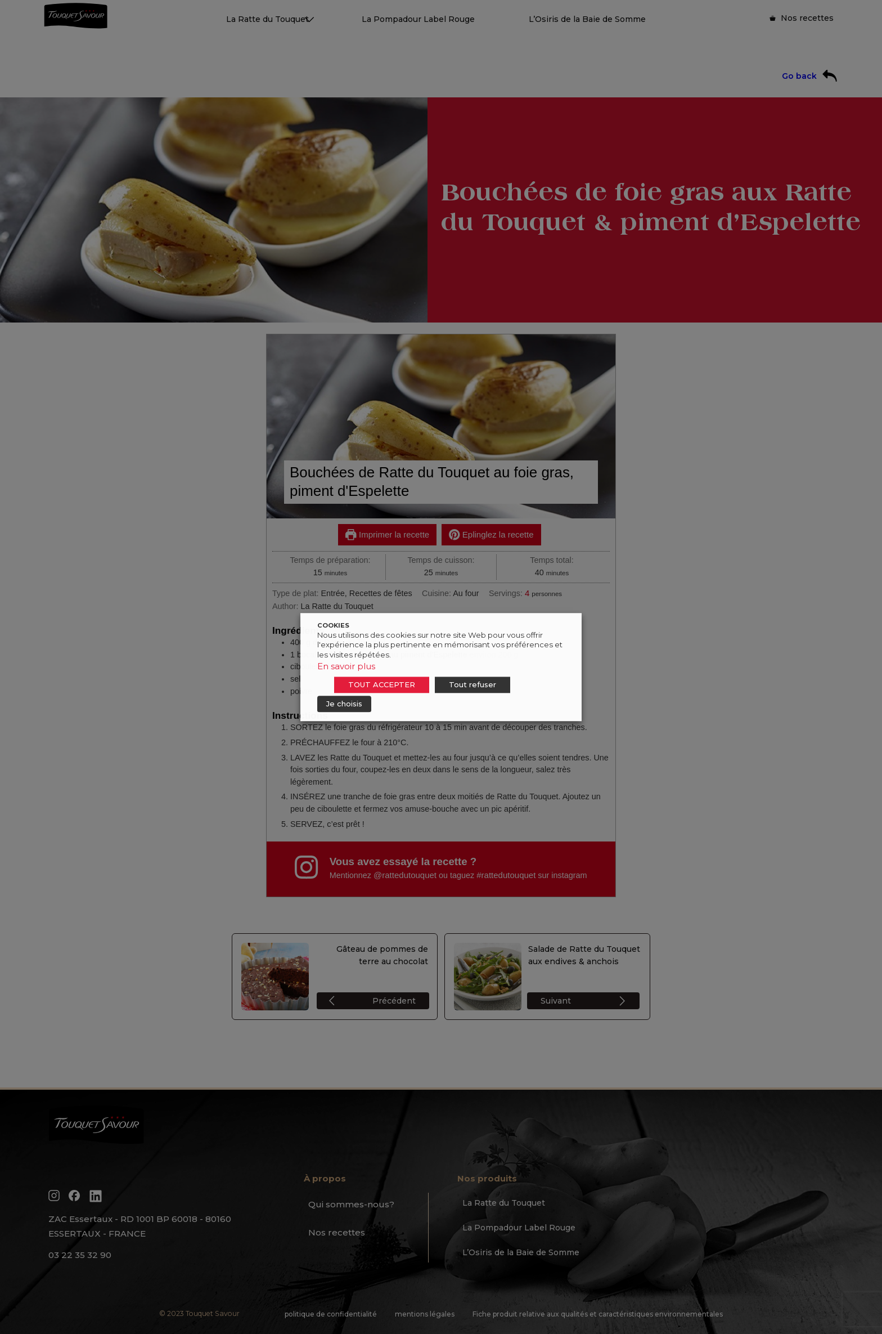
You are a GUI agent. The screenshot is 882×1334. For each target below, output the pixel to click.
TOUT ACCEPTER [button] (381, 684)
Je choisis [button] (344, 703)
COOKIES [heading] (333, 625)
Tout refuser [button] (472, 684)
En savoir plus (346, 666)
